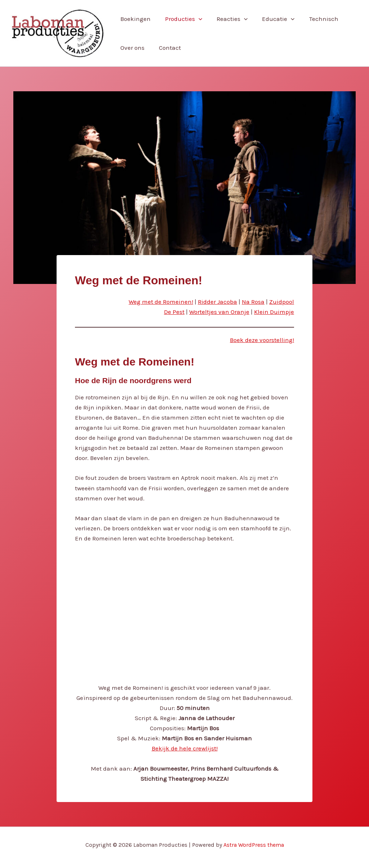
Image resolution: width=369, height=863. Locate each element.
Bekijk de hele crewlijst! (185, 748)
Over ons (131, 47)
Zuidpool (281, 301)
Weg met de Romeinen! (161, 301)
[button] (195, 18)
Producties (180, 18)
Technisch (314, 18)
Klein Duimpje (274, 311)
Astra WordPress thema (253, 844)
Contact (167, 47)
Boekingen (134, 18)
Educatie (270, 18)
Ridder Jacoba (217, 301)
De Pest (174, 311)
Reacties (226, 18)
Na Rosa (253, 301)
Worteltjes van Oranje (219, 311)
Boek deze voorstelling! (262, 339)
